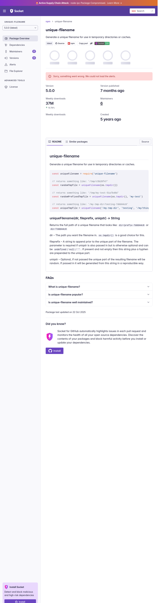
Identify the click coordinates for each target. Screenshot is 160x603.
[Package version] (20, 27)
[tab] (55, 141)
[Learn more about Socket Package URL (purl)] (91, 43)
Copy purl (83, 43)
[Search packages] (142, 11)
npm (48, 21)
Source (145, 141)
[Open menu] (4, 11)
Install (54, 351)
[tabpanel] (99, 209)
